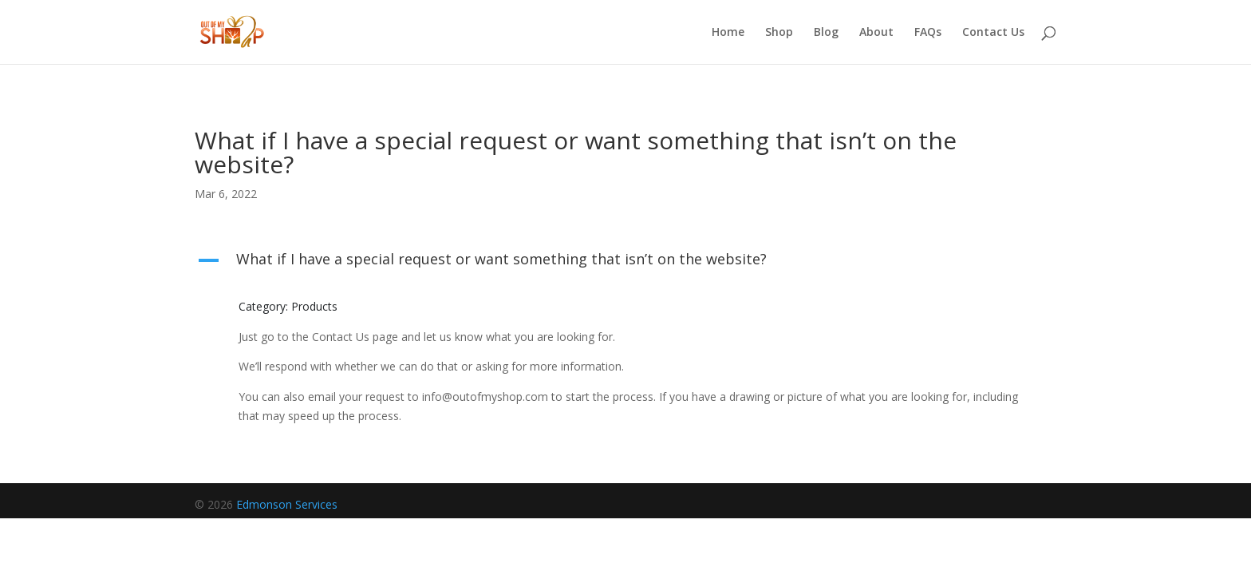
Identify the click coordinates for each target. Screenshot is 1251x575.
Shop (779, 32)
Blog (826, 32)
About (876, 32)
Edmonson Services (286, 504)
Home (728, 32)
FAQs (927, 32)
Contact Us (993, 32)
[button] (625, 263)
